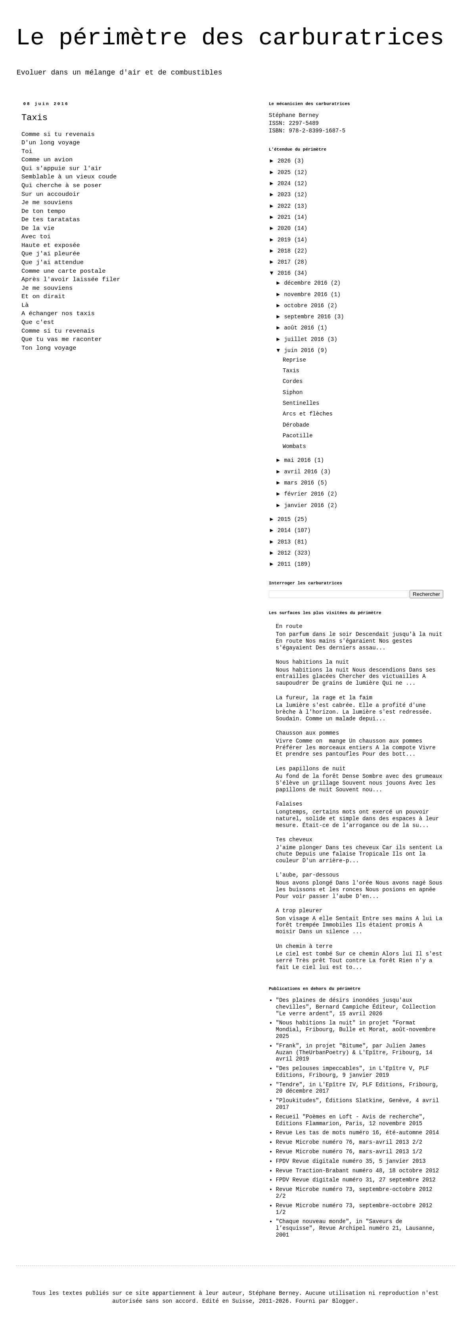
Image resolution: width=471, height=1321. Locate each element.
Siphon (293, 392)
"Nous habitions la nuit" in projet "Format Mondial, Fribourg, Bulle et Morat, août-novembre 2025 (356, 1030)
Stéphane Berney (294, 115)
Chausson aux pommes (307, 733)
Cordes (293, 381)
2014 (286, 530)
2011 (286, 564)
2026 (286, 161)
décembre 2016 (307, 283)
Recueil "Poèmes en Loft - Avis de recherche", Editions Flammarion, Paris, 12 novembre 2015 (351, 1120)
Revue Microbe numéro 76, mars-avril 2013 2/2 (349, 1142)
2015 (286, 519)
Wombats (294, 446)
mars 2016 (300, 483)
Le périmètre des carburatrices (230, 38)
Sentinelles (301, 403)
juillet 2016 (305, 339)
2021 (286, 217)
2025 (286, 172)
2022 (286, 206)
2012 (286, 553)
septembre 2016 (309, 317)
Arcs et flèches (308, 414)
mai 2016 (299, 460)
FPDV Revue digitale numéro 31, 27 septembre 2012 (356, 1180)
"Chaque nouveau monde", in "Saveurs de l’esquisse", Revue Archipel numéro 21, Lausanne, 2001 (356, 1228)
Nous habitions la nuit (312, 662)
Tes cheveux (294, 840)
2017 (286, 262)
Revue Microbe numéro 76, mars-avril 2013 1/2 (349, 1152)
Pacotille (298, 436)
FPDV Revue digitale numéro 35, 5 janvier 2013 (351, 1161)
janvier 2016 (305, 505)
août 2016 (300, 328)
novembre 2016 (307, 294)
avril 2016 (302, 472)
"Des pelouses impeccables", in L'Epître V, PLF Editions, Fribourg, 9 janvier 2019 (352, 1071)
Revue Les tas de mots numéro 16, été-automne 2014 (357, 1133)
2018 (286, 251)
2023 (286, 194)
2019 (286, 240)
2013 (286, 542)
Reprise (294, 360)
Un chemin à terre (304, 946)
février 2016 (305, 494)
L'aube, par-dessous (307, 875)
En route (289, 626)
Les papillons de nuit (311, 769)
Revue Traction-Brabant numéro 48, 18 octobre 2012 (357, 1171)
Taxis (291, 371)
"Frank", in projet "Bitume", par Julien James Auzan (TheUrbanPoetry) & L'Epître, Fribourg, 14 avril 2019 (354, 1053)
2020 (286, 228)
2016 (286, 273)
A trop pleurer (299, 910)
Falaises (289, 804)
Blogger (344, 1301)
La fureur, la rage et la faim (324, 698)
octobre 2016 (305, 305)
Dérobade (296, 425)
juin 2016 (300, 350)
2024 (286, 183)
